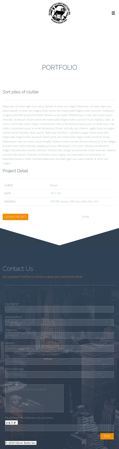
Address (10, 201)
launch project (15, 216)
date (7, 193)
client (8, 185)
